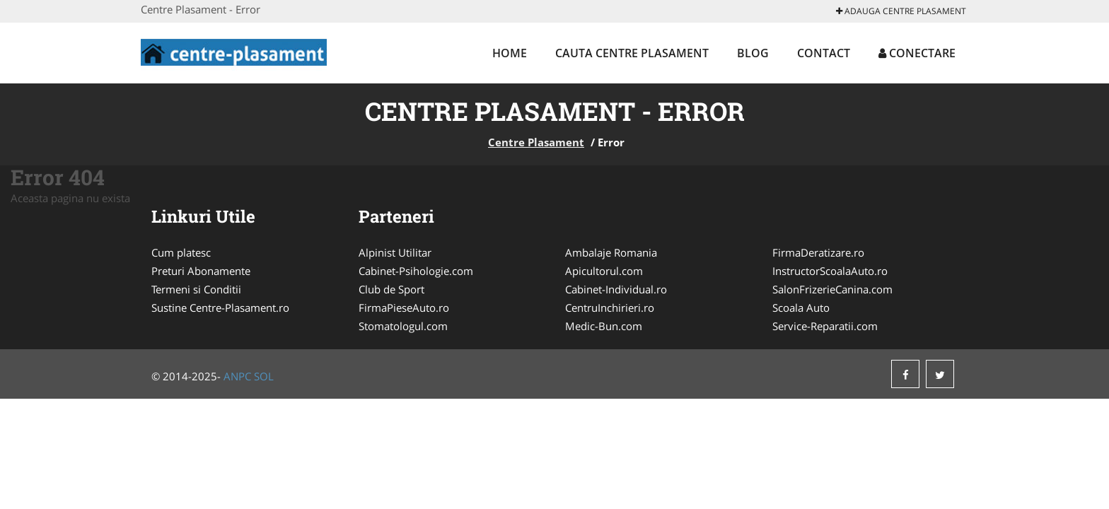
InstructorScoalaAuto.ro (830, 271)
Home (509, 53)
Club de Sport (391, 289)
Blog (753, 53)
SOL (264, 376)
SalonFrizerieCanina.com (832, 289)
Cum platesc (181, 252)
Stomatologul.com (403, 326)
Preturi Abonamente (200, 271)
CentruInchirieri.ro (609, 307)
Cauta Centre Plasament (632, 53)
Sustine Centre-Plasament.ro (220, 307)
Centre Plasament (536, 142)
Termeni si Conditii (196, 289)
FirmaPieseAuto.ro (404, 307)
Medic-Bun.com (603, 326)
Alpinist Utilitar (395, 252)
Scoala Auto (801, 307)
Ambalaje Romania (611, 252)
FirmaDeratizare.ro (818, 252)
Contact (823, 53)
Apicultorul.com (604, 271)
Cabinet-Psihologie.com (416, 271)
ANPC (237, 376)
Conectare (917, 53)
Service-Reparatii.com (825, 326)
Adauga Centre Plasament (901, 11)
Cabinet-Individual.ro (616, 289)
